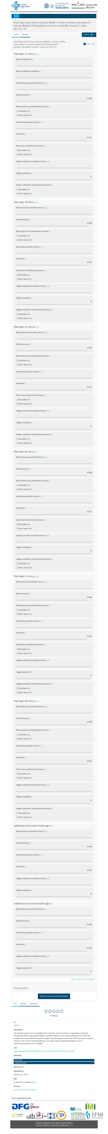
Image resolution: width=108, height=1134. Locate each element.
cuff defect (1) (24, 111)
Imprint (47, 1123)
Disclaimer (56, 1123)
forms (88, 44)
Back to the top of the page (83, 979)
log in (34, 1082)
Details (25, 35)
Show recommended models (54, 996)
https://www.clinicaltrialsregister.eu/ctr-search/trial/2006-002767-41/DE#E (44, 1051)
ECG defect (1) (24, 150)
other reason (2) (25, 115)
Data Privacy (67, 1123)
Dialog (23, 1004)
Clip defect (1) (24, 190)
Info (15, 1004)
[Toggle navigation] (16, 16)
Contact (39, 1123)
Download (34, 1004)
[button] (89, 34)
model (16, 35)
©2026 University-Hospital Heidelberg (52, 1126)
